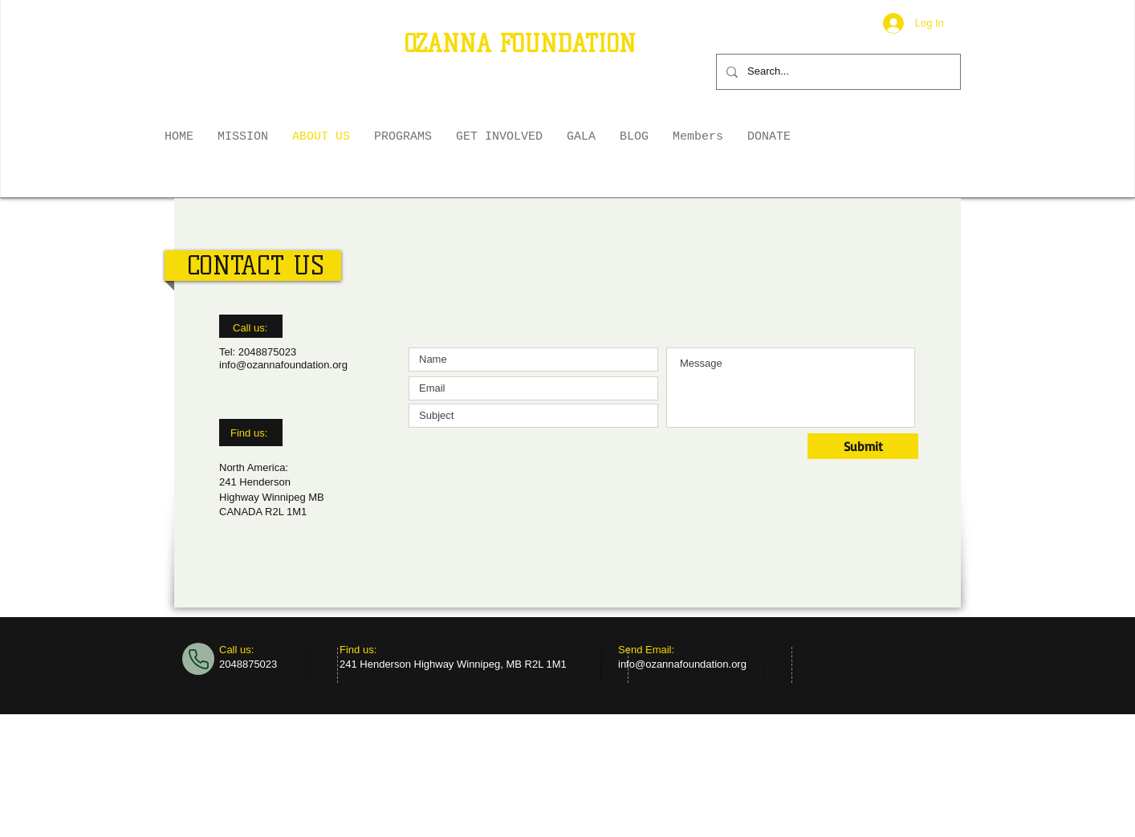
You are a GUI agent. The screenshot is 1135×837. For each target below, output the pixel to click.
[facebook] (912, 776)
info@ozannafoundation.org (283, 365)
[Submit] (863, 446)
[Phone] (198, 659)
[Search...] (836, 72)
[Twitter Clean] (858, 776)
